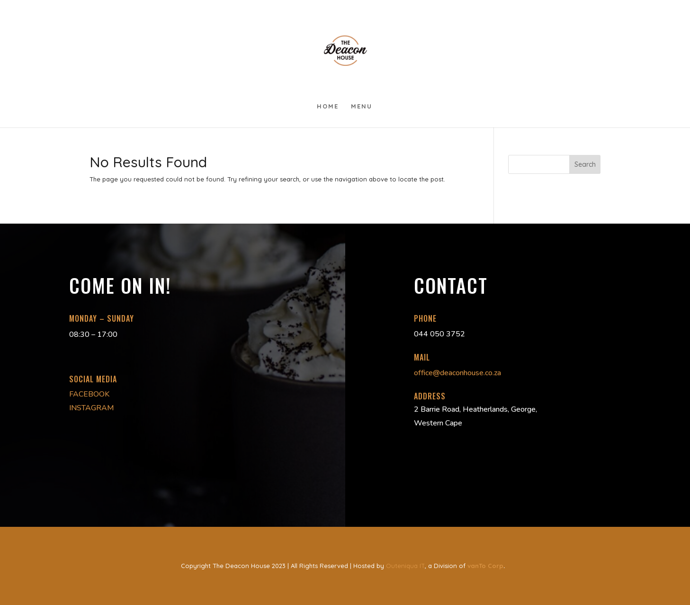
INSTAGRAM (91, 408)
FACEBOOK (89, 394)
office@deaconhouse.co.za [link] (457, 373)
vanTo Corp (485, 565)
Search (585, 164)
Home (328, 106)
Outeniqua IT (405, 565)
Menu (361, 106)
